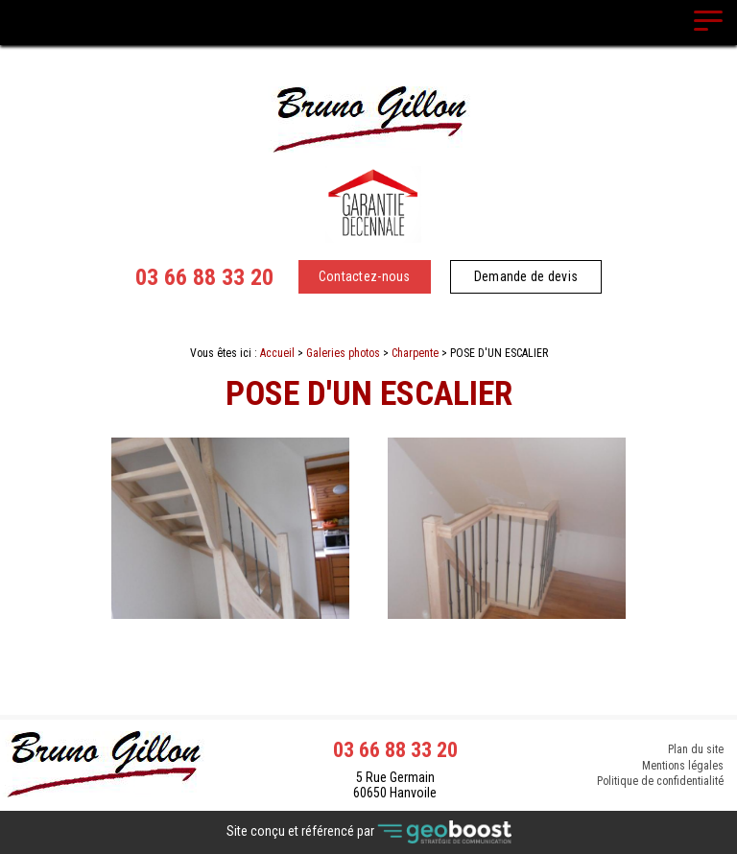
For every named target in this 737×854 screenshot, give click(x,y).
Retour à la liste (369, 668)
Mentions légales (683, 765)
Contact (369, 635)
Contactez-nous (365, 276)
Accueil (277, 353)
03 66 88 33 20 (204, 277)
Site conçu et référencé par (368, 832)
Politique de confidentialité (660, 783)
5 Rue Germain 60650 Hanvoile (395, 785)
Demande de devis (526, 276)
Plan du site (696, 748)
